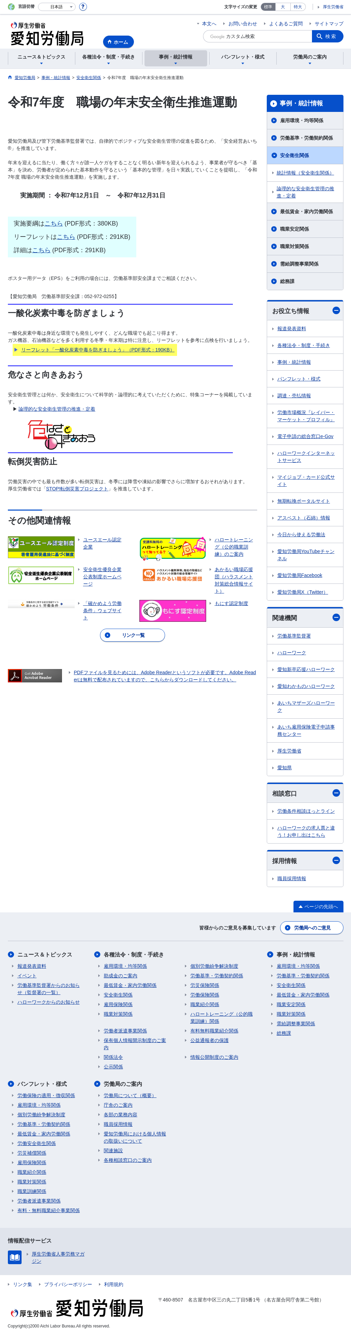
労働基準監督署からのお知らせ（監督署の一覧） (48, 989)
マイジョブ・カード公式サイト (306, 480)
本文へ (209, 23)
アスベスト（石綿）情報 (303, 518)
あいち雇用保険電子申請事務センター (306, 730)
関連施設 (113, 1150)
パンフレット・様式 (299, 379)
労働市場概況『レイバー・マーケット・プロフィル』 (306, 416)
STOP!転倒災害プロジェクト (77, 488)
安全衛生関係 (294, 155)
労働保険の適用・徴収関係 (46, 1095)
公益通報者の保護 (209, 1040)
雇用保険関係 (118, 1004)
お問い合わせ (242, 23)
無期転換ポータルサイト (303, 501)
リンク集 (22, 1284)
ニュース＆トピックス (44, 955)
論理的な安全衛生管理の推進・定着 (56, 409)
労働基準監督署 (294, 636)
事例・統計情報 (301, 103)
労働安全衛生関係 (36, 1143)
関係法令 (113, 1057)
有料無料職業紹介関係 (214, 1031)
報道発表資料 (291, 328)
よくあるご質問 (286, 23)
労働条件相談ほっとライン (306, 811)
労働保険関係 (204, 995)
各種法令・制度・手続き (303, 345)
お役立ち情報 (306, 311)
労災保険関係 (204, 985)
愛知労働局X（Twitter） (302, 592)
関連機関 (306, 617)
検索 (331, 36)
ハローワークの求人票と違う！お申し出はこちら (306, 831)
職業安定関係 (294, 229)
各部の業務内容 (120, 1114)
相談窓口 (306, 793)
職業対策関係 (294, 246)
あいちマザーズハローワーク (306, 706)
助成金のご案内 (120, 975)
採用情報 (306, 860)
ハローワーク (291, 652)
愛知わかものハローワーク (306, 686)
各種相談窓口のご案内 (128, 1160)
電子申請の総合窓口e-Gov (305, 436)
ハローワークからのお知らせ (48, 1002)
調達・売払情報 (294, 395)
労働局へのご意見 (312, 927)
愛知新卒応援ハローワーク (306, 669)
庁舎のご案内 (118, 1105)
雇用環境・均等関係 (301, 120)
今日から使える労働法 (301, 534)
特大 (298, 6)
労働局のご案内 (123, 1084)
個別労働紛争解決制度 (214, 966)
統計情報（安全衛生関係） (305, 173)
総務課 (287, 281)
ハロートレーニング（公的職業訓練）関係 (221, 1017)
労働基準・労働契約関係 (306, 138)
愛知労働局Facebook (299, 575)
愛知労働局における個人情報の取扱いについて (135, 1137)
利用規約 (113, 1284)
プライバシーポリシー (68, 1284)
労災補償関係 (31, 1153)
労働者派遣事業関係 (125, 1031)
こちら (54, 223)
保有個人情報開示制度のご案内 (135, 1044)
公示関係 (113, 1066)
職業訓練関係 (31, 1191)
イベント (27, 975)
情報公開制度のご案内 (214, 1057)
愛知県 (284, 767)
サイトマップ (329, 23)
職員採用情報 (291, 878)
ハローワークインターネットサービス (306, 456)
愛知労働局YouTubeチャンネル (306, 555)
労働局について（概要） (130, 1095)
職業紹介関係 (204, 1004)
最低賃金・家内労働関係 (306, 211)
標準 (268, 6)
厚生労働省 (333, 6)
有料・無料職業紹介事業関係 (48, 1210)
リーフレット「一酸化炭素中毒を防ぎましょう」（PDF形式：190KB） (98, 349)
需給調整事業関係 (299, 264)
